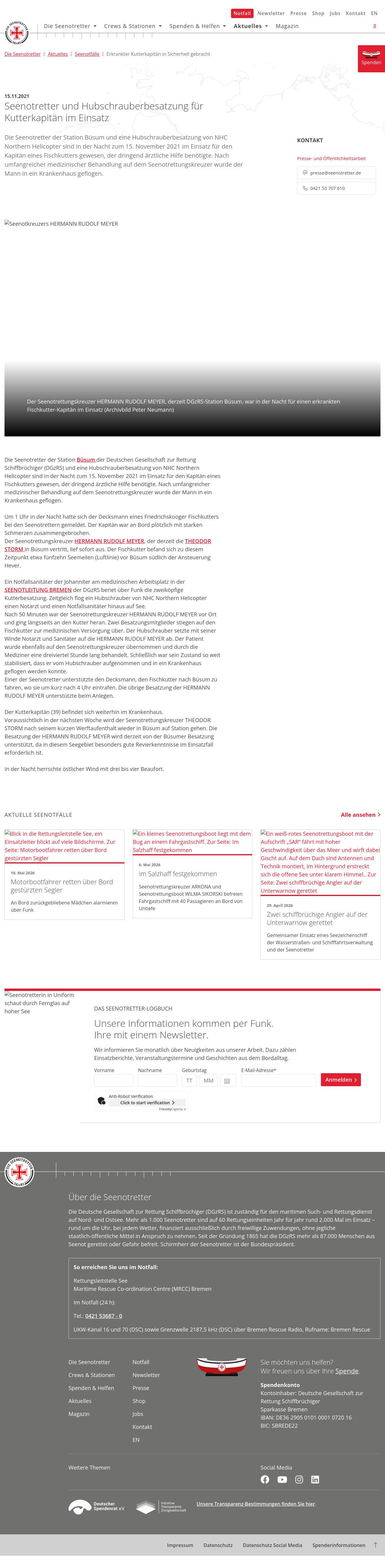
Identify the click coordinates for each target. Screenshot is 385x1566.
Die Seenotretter (68, 26)
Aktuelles (249, 26)
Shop (318, 13)
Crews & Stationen (131, 26)
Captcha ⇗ (172, 1119)
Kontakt (356, 13)
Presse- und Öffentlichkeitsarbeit (331, 158)
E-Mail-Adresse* (258, 1080)
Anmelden (338, 1089)
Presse (298, 13)
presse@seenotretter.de (332, 173)
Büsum (86, 459)
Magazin (288, 26)
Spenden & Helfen (196, 26)
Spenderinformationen (339, 1555)
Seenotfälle (87, 54)
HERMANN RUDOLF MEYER (109, 541)
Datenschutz (218, 1555)
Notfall (242, 13)
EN (374, 13)
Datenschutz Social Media (272, 1555)
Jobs (335, 13)
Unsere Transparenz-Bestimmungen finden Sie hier (255, 1514)
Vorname (104, 1080)
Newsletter (271, 13)
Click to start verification (145, 1113)
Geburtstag (194, 1080)
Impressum (180, 1555)
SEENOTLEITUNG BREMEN (38, 589)
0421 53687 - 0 (103, 1326)
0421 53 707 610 (324, 188)
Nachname (150, 1080)
